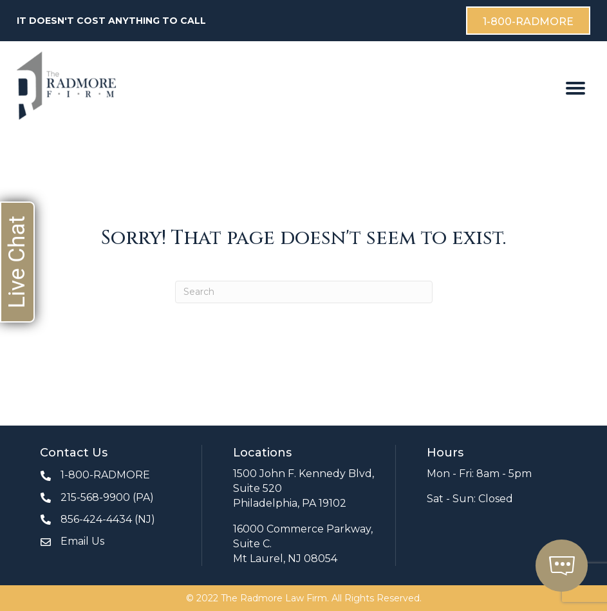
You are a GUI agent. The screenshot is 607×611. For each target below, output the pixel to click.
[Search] (304, 292)
